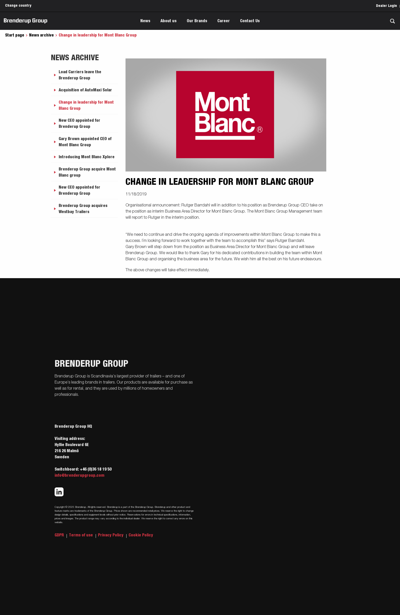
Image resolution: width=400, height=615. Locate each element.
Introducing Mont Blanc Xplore (87, 157)
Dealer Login (386, 6)
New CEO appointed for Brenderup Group (79, 123)
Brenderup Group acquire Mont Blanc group (87, 172)
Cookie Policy (141, 535)
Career (223, 21)
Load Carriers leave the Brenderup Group (80, 75)
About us (168, 21)
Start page (14, 35)
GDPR (60, 535)
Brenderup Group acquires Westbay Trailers (83, 209)
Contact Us (250, 21)
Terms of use (81, 535)
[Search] (392, 21)
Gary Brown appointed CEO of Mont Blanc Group (85, 142)
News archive (41, 35)
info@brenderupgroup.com (79, 475)
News (145, 21)
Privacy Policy (111, 535)
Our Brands (197, 21)
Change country (18, 5)
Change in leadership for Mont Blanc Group (86, 105)
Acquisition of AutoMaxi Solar (85, 90)
